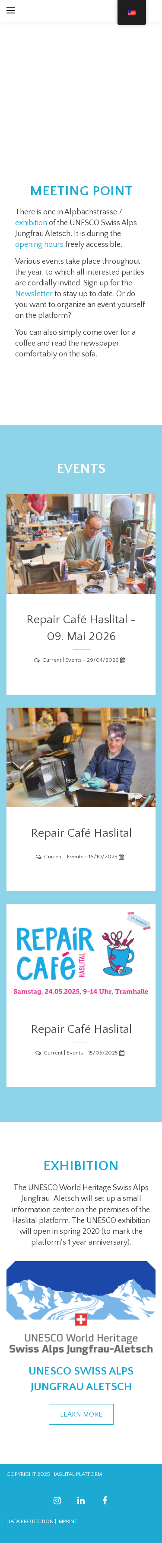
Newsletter (34, 294)
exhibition (31, 223)
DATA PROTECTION (30, 1521)
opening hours (39, 244)
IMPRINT (67, 1521)
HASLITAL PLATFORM (76, 1474)
